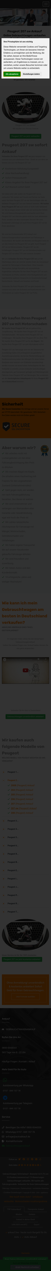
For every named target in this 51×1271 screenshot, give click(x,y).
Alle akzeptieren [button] (12, 74)
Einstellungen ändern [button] (31, 74)
